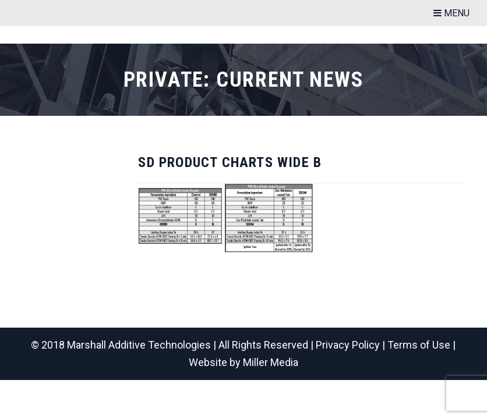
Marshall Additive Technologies (139, 345)
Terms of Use (418, 345)
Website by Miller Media (243, 362)
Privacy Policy (348, 345)
